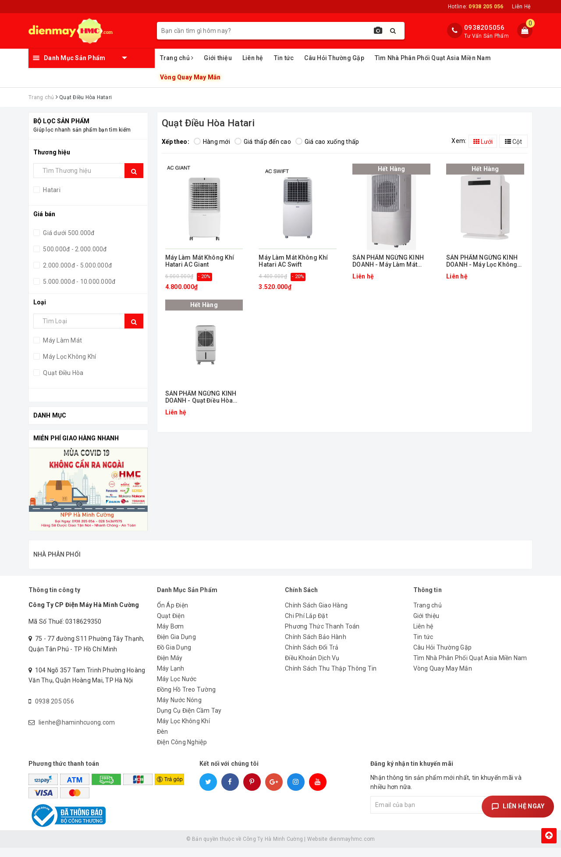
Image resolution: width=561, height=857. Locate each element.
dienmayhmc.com (352, 848)
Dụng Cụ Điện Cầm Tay (189, 719)
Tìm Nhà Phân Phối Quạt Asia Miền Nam (433, 57)
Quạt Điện (171, 624)
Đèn (162, 740)
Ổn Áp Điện (172, 614)
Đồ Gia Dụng (174, 656)
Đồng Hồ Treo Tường (186, 698)
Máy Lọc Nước (177, 688)
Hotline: (475, 7)
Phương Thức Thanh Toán (322, 635)
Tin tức (284, 57)
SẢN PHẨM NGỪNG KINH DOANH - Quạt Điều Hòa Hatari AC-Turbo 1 (201, 397)
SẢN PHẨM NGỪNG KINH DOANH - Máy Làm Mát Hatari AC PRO (388, 261)
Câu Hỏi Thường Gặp (334, 57)
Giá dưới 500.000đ (68, 232)
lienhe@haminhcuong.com (77, 731)
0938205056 (484, 28)
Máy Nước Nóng (179, 709)
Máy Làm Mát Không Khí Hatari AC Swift (293, 261)
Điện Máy (170, 667)
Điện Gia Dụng (176, 646)
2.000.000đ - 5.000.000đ (77, 265)
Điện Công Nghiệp (182, 751)
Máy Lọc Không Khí (69, 356)
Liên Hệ (521, 7)
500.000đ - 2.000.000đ (74, 249)
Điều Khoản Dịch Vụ (312, 667)
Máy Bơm (170, 635)
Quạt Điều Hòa (63, 372)
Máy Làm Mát (62, 340)
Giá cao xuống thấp (327, 141)
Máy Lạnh (171, 677)
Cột (513, 141)
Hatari (51, 189)
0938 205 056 (54, 710)
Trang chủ (177, 57)
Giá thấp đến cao (262, 141)
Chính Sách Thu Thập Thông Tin (330, 677)
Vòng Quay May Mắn (189, 77)
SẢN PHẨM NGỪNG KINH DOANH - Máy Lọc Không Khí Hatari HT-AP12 (482, 261)
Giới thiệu (218, 57)
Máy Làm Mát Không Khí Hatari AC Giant (199, 261)
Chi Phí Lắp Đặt (306, 624)
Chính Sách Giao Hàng (316, 614)
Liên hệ (252, 57)
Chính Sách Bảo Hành (315, 646)
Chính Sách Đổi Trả (312, 656)
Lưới (483, 141)
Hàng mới (212, 141)
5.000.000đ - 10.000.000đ (78, 281)
